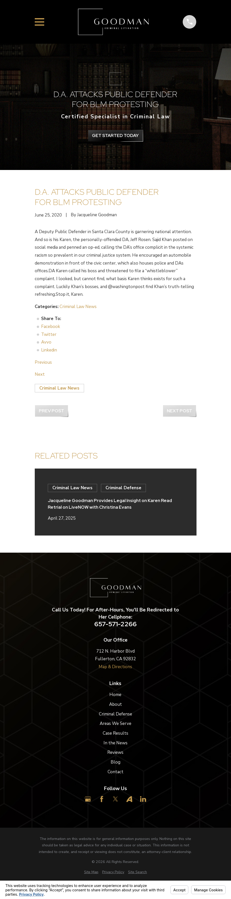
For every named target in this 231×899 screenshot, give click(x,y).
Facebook (50, 326)
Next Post (179, 411)
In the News (115, 743)
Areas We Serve (115, 723)
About (115, 704)
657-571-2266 (115, 624)
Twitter (48, 334)
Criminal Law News (78, 307)
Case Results (115, 733)
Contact (115, 772)
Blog (115, 762)
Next (40, 374)
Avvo (46, 342)
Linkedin (49, 350)
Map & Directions (115, 667)
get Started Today (115, 135)
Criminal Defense (115, 714)
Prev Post (51, 411)
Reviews (115, 752)
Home (115, 695)
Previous (43, 362)
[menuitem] (91, 872)
